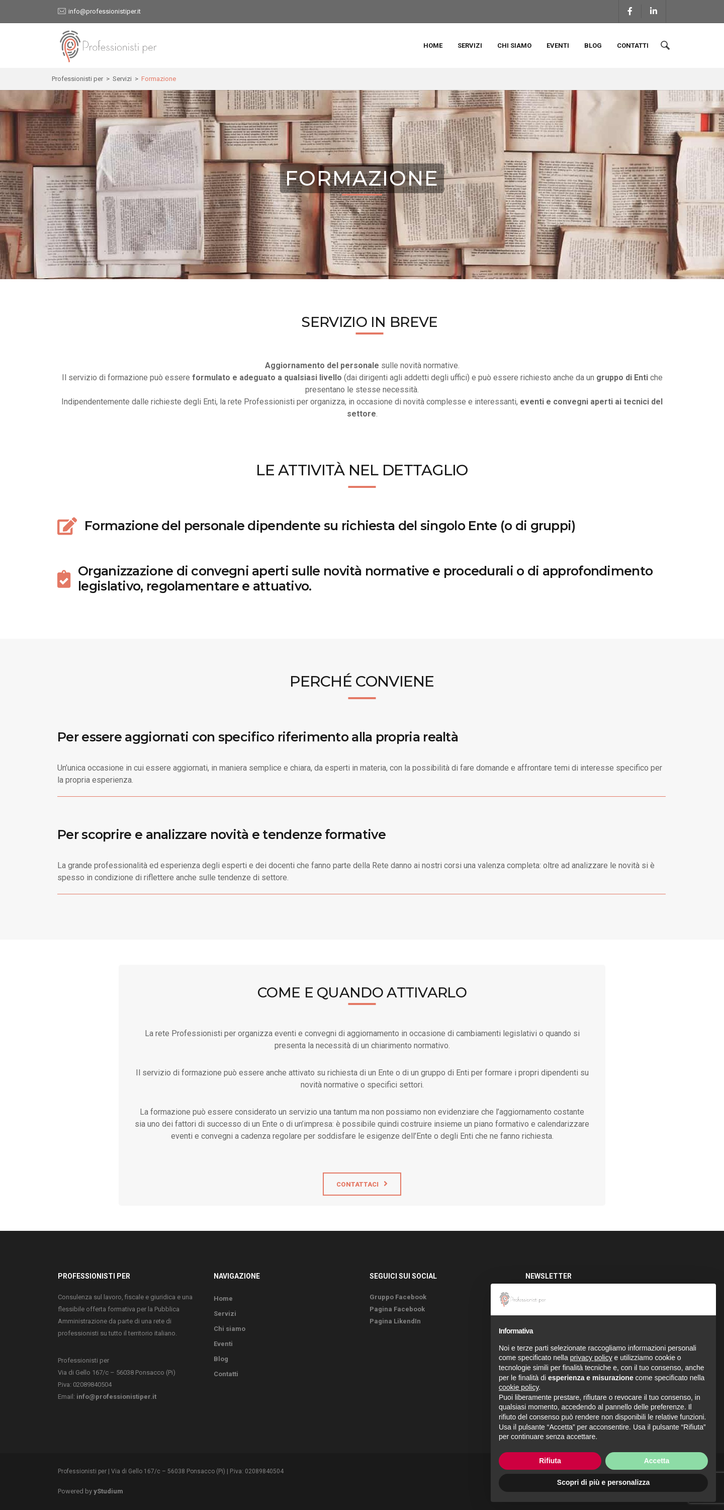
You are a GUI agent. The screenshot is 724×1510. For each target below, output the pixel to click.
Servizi (470, 45)
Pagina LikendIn (395, 1321)
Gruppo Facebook (398, 1297)
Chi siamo (514, 45)
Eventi (558, 45)
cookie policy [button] (518, 1387)
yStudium (108, 1491)
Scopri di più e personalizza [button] (603, 1482)
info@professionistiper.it (104, 11)
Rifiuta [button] (550, 1461)
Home (432, 45)
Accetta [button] (657, 1461)
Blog (593, 45)
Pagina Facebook (397, 1309)
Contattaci (357, 1184)
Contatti (633, 45)
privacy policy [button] (591, 1358)
